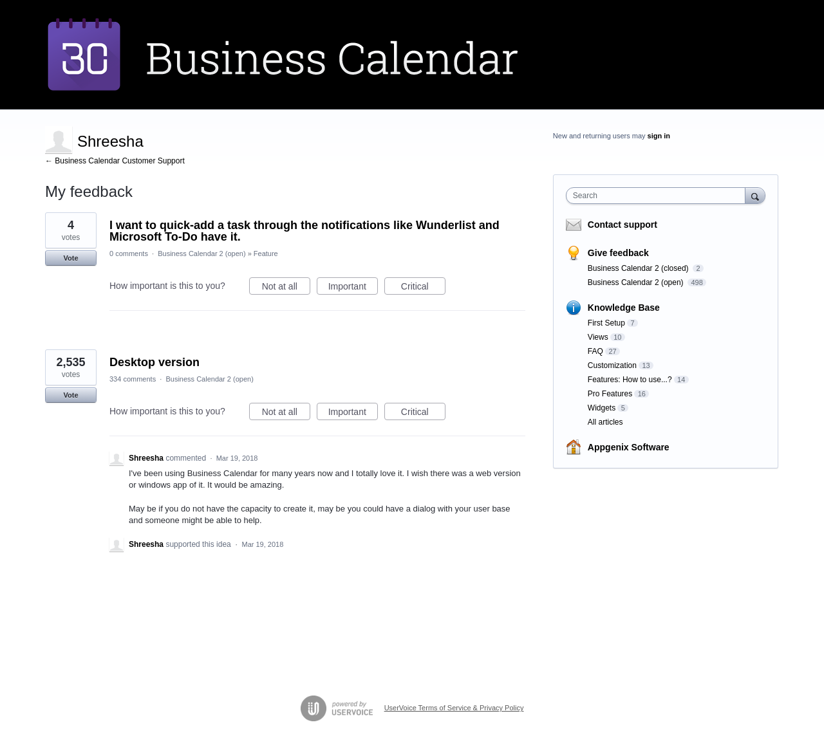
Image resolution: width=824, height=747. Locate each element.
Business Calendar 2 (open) (201, 253)
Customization (612, 365)
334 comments (132, 379)
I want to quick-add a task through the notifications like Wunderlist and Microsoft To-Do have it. (304, 231)
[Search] (755, 195)
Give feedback (618, 253)
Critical (423, 288)
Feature (266, 253)
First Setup (606, 322)
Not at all (286, 288)
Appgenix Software (629, 447)
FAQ (595, 351)
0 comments (128, 253)
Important (353, 288)
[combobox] (658, 195)
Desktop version (154, 362)
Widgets (601, 407)
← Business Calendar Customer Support (115, 160)
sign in (659, 136)
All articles (605, 422)
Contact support (622, 224)
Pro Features (610, 393)
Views (598, 337)
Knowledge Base (624, 307)
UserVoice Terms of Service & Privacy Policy (454, 708)
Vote (70, 258)
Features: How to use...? (630, 379)
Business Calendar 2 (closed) (639, 268)
